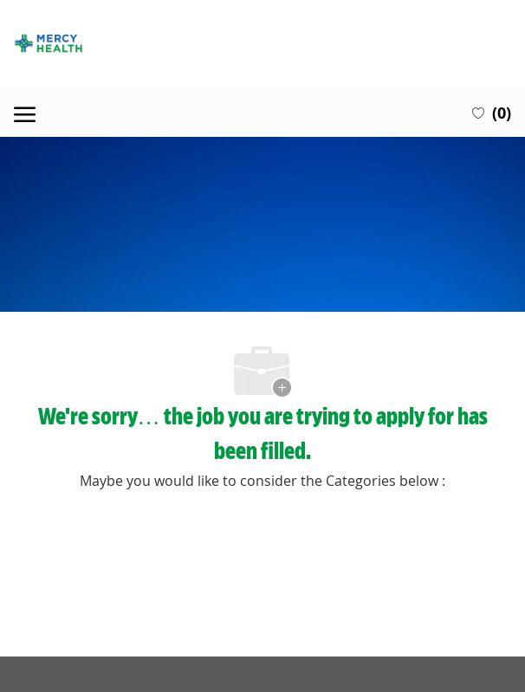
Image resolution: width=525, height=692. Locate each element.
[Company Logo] (262, 43)
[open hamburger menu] (25, 111)
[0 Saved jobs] (491, 111)
